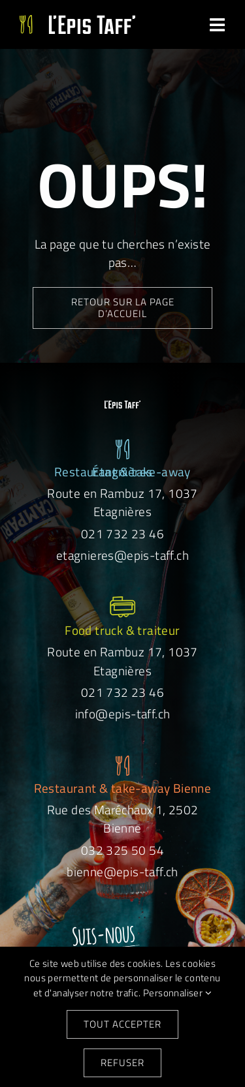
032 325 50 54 (122, 849)
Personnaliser (177, 992)
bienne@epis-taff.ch (122, 871)
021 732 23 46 (122, 533)
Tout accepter (122, 1024)
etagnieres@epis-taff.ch (122, 554)
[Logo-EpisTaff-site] (77, 21)
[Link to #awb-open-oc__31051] (218, 25)
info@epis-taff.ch (123, 713)
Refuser (122, 1062)
